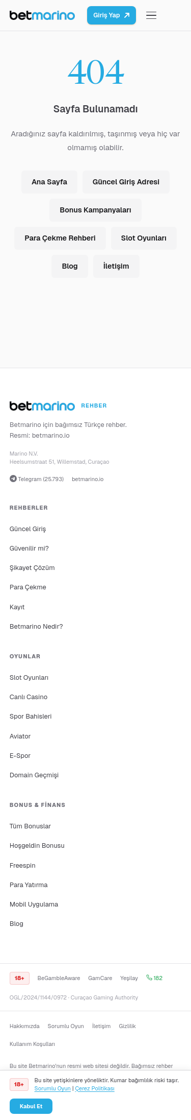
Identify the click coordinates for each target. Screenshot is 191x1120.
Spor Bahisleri (31, 716)
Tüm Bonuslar (30, 826)
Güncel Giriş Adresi (126, 181)
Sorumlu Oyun (66, 1026)
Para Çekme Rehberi (59, 238)
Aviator (20, 736)
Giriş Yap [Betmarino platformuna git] (111, 15)
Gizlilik (127, 1026)
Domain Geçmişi (34, 775)
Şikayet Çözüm (32, 567)
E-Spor (20, 755)
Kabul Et (31, 1106)
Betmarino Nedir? (36, 626)
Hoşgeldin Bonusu (37, 845)
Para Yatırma (29, 884)
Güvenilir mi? (29, 548)
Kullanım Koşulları (32, 1043)
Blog (69, 266)
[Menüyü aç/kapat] (151, 15)
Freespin (23, 865)
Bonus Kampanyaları (95, 210)
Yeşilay (129, 978)
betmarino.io (51, 435)
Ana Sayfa (49, 181)
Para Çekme (28, 587)
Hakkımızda (25, 1026)
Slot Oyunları (144, 238)
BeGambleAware (59, 978)
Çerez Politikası (94, 1088)
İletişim (116, 266)
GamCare (100, 978)
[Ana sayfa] (42, 15)
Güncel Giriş (28, 529)
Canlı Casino (28, 697)
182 (154, 978)
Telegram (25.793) (37, 479)
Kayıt (17, 607)
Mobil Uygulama (34, 904)
